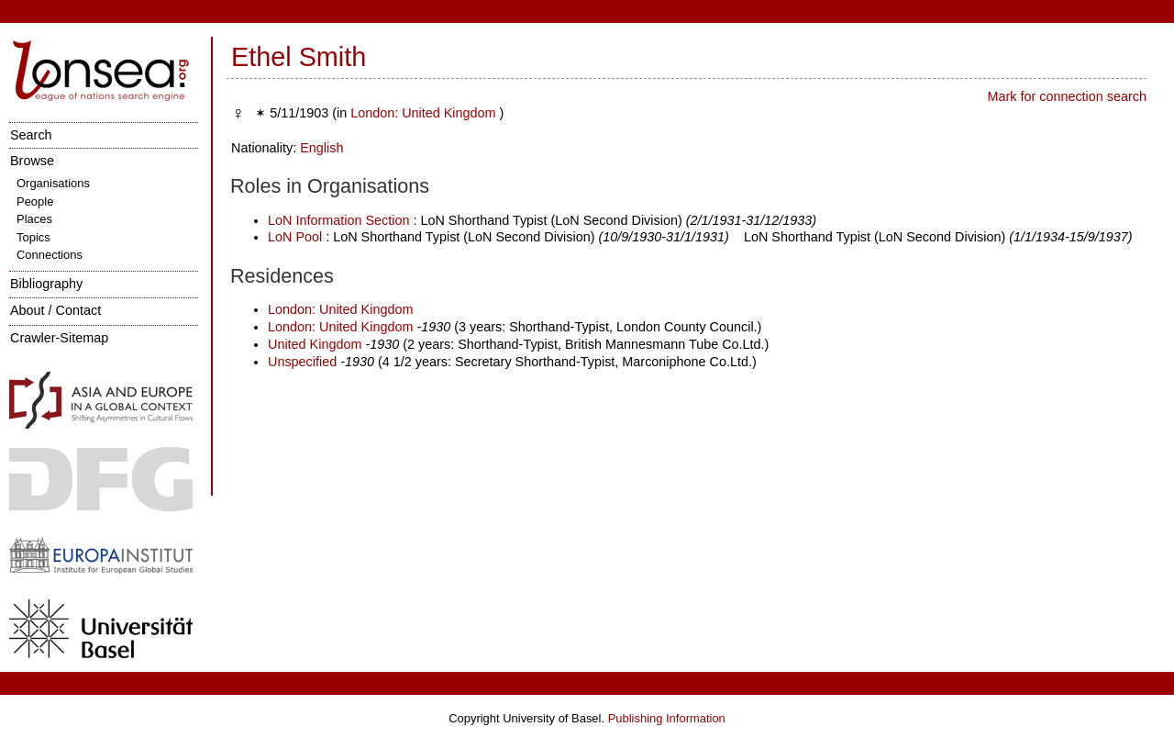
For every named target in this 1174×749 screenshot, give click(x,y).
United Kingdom (316, 344)
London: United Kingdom (424, 113)
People (35, 201)
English (321, 147)
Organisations (53, 183)
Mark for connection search (1066, 96)
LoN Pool (295, 236)
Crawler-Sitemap (59, 337)
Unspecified (302, 361)
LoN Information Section (338, 220)
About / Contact (55, 310)
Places (34, 219)
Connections (50, 255)
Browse (32, 160)
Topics (33, 237)
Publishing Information (666, 718)
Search (31, 135)
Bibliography (46, 283)
